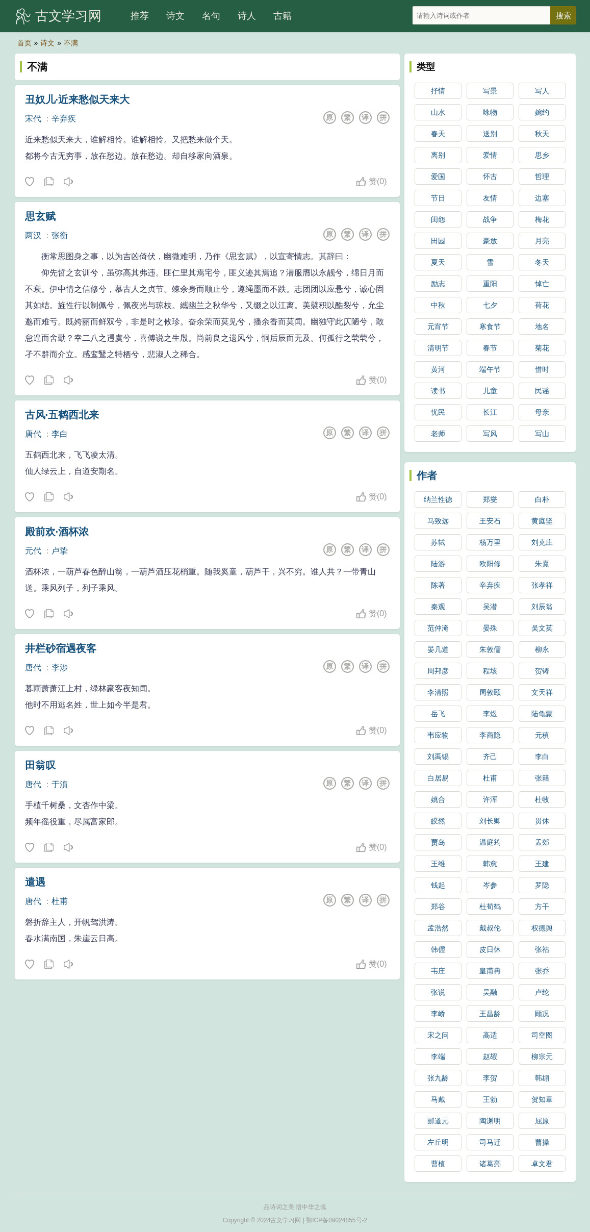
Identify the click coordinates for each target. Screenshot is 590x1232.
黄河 (438, 369)
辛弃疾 (64, 118)
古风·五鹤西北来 (62, 414)
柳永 (542, 649)
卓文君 (542, 1164)
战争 (490, 219)
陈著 (438, 585)
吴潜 (490, 606)
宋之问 (438, 1035)
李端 (438, 1056)
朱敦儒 (490, 649)
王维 (438, 864)
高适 (490, 1035)
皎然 (438, 821)
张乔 (542, 971)
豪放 (490, 241)
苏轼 (438, 542)
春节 (490, 348)
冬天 (542, 262)
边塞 (542, 198)
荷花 (542, 305)
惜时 (542, 369)
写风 (490, 434)
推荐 (140, 16)
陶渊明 (490, 1121)
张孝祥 (542, 585)
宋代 (33, 118)
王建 (542, 864)
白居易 (438, 778)
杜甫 (60, 901)
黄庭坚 (542, 521)
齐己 (490, 756)
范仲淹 (438, 628)
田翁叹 (40, 765)
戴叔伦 (490, 928)
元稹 (542, 735)
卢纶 (542, 992)
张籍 (542, 778)
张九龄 (438, 1078)
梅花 (542, 219)
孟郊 (542, 842)
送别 (490, 134)
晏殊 (490, 628)
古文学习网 (68, 15)
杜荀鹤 (490, 906)
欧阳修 (490, 564)
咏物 (490, 112)
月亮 (542, 241)
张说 (438, 992)
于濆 (60, 784)
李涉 (60, 667)
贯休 (542, 821)
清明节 (438, 348)
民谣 (542, 391)
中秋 (438, 305)
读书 (438, 391)
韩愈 (490, 864)
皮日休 (490, 949)
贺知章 (542, 1099)
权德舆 (542, 928)
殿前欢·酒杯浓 (57, 531)
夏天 (438, 262)
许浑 (490, 799)
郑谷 (438, 906)
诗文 (175, 16)
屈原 (542, 1121)
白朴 (542, 499)
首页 (24, 43)
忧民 (438, 412)
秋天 (542, 134)
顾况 (542, 1014)
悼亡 (542, 284)
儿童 (490, 391)
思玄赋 (40, 216)
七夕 (490, 305)
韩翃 (542, 1078)
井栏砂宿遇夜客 (60, 648)
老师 (438, 434)
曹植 (438, 1164)
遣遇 (35, 882)
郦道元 (438, 1121)
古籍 (282, 16)
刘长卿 (490, 821)
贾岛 (438, 842)
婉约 (542, 112)
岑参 (490, 885)
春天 (438, 134)
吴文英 (542, 628)
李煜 (490, 714)
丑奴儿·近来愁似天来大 (77, 99)
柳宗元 (542, 1056)
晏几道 (438, 649)
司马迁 (490, 1142)
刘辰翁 (542, 606)
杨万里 (490, 542)
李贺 (490, 1078)
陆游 (438, 564)
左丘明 (438, 1142)
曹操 (542, 1142)
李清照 (438, 692)
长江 (490, 412)
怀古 (490, 176)
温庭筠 (490, 842)
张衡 (60, 235)
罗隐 (542, 885)
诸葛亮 (490, 1164)
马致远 (438, 521)
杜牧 (542, 799)
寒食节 (490, 326)
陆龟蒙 (542, 714)
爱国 (438, 176)
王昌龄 (490, 1014)
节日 (438, 198)
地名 (542, 326)
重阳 (490, 284)
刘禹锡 (438, 756)
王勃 (490, 1099)
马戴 (438, 1099)
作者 (427, 475)
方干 (542, 906)
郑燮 (490, 499)
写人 (542, 91)
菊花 (542, 348)
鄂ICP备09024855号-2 (336, 1220)
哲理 (542, 176)
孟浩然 (438, 928)
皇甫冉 (490, 971)
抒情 (438, 91)
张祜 (542, 949)
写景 (490, 91)
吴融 (490, 992)
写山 (542, 434)
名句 (211, 16)
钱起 (438, 885)
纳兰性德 (438, 499)
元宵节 (438, 326)
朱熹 (542, 564)
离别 (438, 155)
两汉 (33, 235)
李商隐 (490, 735)
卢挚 (60, 550)
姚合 (438, 799)
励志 (438, 284)
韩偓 (438, 949)
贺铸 (542, 671)
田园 (438, 241)
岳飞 (438, 714)
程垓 (490, 671)
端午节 (490, 369)
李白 (60, 434)
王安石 (490, 521)
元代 (33, 550)
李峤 (438, 1014)
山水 (438, 112)
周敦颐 (490, 692)
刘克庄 (542, 542)
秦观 (438, 606)
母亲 (542, 412)
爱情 (490, 155)
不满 (71, 43)
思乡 (542, 155)
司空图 (542, 1035)
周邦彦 (438, 671)
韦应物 (438, 735)
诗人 (247, 16)
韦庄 (438, 971)
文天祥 (542, 692)
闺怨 (438, 219)
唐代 (33, 434)
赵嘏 (490, 1056)
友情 (490, 198)
